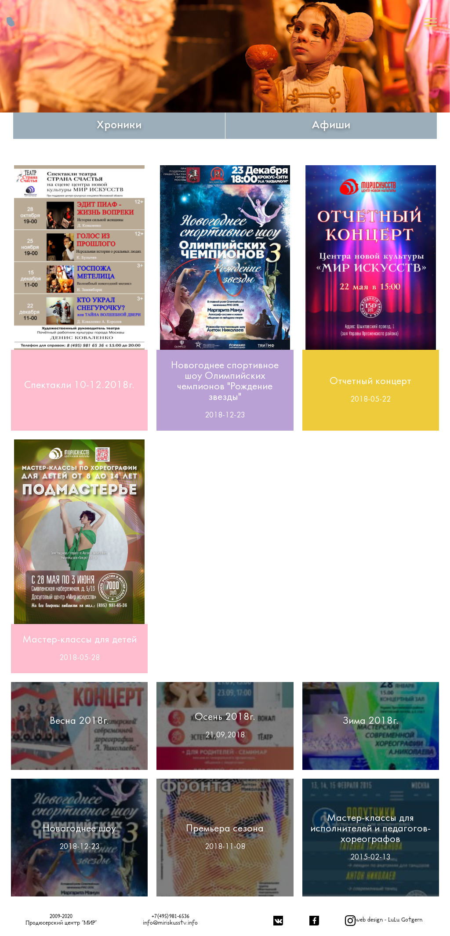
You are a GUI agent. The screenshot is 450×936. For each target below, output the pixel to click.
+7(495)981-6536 (170, 916)
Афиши (331, 125)
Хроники (119, 125)
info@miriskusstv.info (170, 923)
